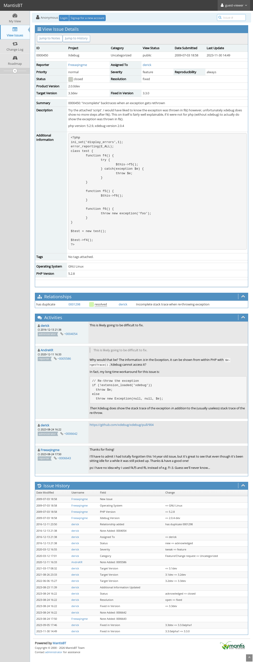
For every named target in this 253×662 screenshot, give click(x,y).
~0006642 (70, 433)
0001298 (74, 304)
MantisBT (59, 643)
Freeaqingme (77, 65)
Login (64, 18)
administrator (53, 652)
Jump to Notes (49, 38)
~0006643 (64, 458)
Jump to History (76, 38)
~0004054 (70, 334)
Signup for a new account (87, 18)
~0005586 (64, 358)
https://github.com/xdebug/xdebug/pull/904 (122, 425)
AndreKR (47, 350)
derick (147, 65)
